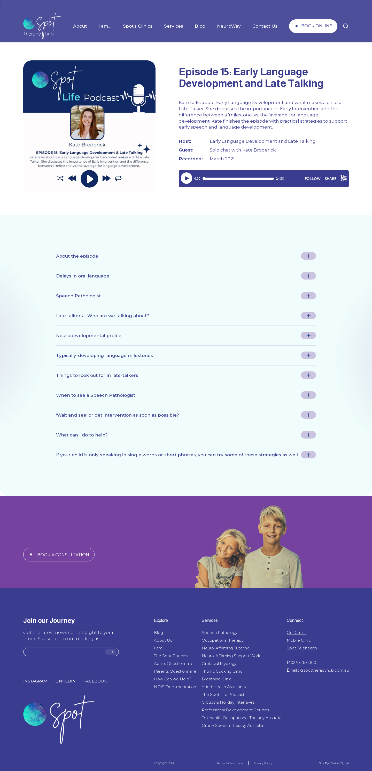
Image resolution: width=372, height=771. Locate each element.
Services (173, 26)
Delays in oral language (82, 276)
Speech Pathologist (78, 295)
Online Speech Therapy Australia (232, 725)
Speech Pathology (219, 632)
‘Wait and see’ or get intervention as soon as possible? (117, 415)
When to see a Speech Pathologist (95, 395)
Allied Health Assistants (224, 686)
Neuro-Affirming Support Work (231, 655)
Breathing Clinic (216, 679)
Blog (200, 26)
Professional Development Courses (235, 710)
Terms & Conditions (230, 763)
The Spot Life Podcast (223, 694)
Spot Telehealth (302, 648)
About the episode (77, 256)
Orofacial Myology (219, 663)
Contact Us (264, 26)
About (80, 26)
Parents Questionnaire (175, 671)
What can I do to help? (82, 435)
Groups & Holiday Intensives (228, 702)
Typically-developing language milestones (104, 355)
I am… (104, 26)
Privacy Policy (263, 763)
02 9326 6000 (303, 662)
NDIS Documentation (175, 686)
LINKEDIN (65, 681)
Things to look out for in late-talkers (97, 375)
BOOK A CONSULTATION (63, 554)
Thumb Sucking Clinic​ (222, 671)
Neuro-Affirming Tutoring (226, 648)
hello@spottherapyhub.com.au (319, 670)
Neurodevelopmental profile (88, 335)
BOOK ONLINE (316, 25)
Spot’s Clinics (137, 26)
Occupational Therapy (223, 640)
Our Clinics (296, 632)
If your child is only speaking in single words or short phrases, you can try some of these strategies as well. (177, 454)
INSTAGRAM (35, 681)
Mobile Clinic (299, 640)
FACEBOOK (95, 681)
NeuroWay (229, 26)
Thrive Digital (339, 763)
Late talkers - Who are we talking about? (102, 315)
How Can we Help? (172, 679)
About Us (163, 640)
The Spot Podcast (171, 655)
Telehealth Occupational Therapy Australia (241, 717)
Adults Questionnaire (173, 663)
